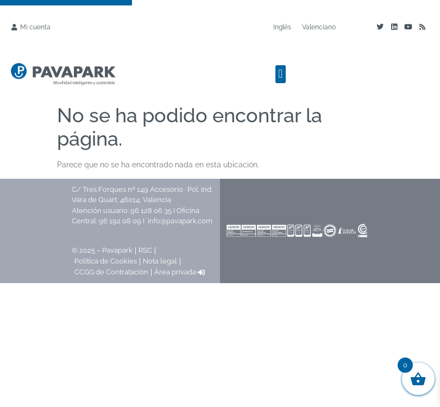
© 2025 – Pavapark (102, 250)
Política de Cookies (105, 261)
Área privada (179, 272)
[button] (280, 74)
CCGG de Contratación (111, 272)
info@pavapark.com (180, 221)
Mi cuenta (35, 27)
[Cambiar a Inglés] (282, 27)
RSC (145, 250)
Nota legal (160, 261)
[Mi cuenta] (14, 27)
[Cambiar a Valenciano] (319, 27)
